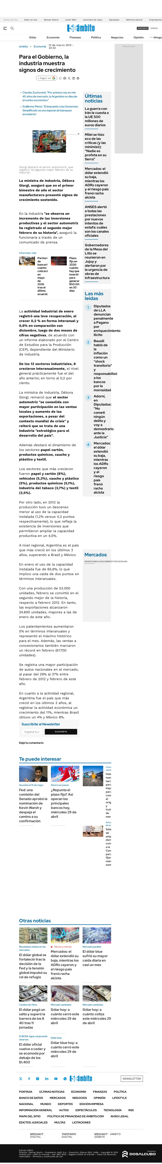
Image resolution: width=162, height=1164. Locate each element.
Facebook (29, 1078)
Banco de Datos (31, 1098)
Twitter (20, 1078)
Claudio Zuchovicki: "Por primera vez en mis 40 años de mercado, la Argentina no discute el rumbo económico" (49, 96)
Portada (25, 1092)
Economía (53, 37)
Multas (59, 1122)
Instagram (37, 1078)
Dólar (32, 37)
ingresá (154, 28)
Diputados (114, 20)
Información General (35, 1110)
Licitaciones (81, 1122)
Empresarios (155, 20)
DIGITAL (37, 1135)
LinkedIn (46, 1078)
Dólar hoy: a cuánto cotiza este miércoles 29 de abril (97, 1016)
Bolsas (99, 561)
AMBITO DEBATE (107, 1135)
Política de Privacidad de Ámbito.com (75, 1116)
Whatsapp (65, 1078)
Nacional (26, 1104)
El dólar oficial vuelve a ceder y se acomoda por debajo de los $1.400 (32, 1053)
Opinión (139, 37)
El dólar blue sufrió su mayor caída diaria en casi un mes (95, 958)
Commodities (110, 561)
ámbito (23, 46)
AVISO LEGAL (120, 1116)
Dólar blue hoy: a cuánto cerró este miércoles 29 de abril (65, 1049)
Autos (64, 1110)
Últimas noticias (51, 1092)
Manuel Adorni (51, 20)
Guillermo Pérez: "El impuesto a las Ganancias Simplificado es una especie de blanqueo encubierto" (50, 110)
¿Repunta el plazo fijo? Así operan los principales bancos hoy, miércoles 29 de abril (63, 803)
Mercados (58, 1098)
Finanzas (75, 37)
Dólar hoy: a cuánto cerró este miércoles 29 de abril (65, 1016)
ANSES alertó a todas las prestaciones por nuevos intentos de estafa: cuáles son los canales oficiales (97, 221)
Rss (131, 1110)
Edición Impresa (92, 1104)
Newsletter (132, 1078)
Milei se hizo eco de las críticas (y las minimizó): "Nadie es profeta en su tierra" (95, 146)
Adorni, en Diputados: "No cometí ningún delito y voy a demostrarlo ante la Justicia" (104, 416)
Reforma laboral (134, 20)
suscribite (143, 28)
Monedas (89, 561)
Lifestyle (119, 1098)
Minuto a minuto (62, 946)
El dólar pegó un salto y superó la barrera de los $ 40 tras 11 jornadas (32, 1018)
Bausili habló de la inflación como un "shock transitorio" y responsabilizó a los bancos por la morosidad (105, 365)
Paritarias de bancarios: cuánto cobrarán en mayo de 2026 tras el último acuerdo (44, 276)
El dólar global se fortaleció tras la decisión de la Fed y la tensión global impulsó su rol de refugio (33, 966)
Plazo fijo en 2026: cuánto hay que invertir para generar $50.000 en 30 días (75, 274)
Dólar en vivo (30, 20)
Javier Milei (70, 20)
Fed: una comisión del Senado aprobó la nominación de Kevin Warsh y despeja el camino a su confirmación (33, 805)
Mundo (45, 1104)
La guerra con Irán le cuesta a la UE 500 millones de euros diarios (97, 116)
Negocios (117, 37)
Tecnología (113, 1110)
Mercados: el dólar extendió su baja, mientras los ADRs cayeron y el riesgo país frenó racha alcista (97, 183)
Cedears (122, 561)
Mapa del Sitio (30, 1116)
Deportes (65, 1104)
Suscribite (61, 731)
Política (96, 37)
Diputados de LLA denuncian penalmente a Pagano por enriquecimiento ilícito (107, 320)
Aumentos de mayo (92, 20)
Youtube (56, 1079)
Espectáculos (86, 1110)
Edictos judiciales (33, 1122)
